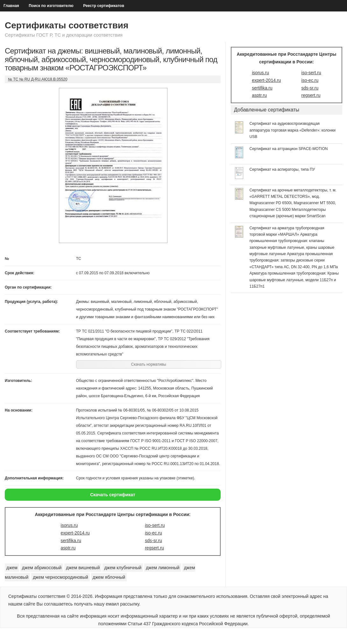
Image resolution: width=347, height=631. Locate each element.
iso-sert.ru (155, 525)
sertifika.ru (71, 540)
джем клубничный (122, 567)
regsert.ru (154, 547)
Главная (11, 6)
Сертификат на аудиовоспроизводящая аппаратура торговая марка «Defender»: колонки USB (293, 130)
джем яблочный (109, 577)
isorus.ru (69, 525)
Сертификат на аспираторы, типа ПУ (282, 169)
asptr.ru (68, 547)
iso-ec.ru (153, 532)
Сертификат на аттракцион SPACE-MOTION (289, 149)
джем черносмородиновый (60, 577)
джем (12, 567)
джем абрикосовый (42, 567)
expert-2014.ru (75, 532)
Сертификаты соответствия (66, 25)
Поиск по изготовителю (51, 6)
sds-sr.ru (153, 540)
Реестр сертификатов (103, 6)
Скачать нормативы (148, 364)
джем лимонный (163, 567)
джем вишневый (83, 567)
